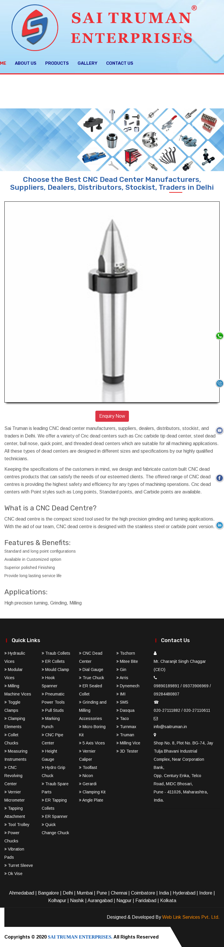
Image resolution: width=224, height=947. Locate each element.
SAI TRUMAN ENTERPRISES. (80, 936)
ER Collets (53, 661)
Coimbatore (143, 892)
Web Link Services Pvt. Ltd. (191, 916)
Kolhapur (57, 900)
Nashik (77, 900)
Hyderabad (184, 892)
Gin (121, 669)
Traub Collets (56, 653)
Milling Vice (128, 742)
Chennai (119, 892)
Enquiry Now (112, 416)
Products (57, 63)
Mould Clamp (55, 669)
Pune (102, 892)
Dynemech (127, 685)
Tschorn (125, 653)
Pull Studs (53, 710)
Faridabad (145, 900)
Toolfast (88, 767)
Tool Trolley (16, 824)
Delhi (68, 892)
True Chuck (91, 677)
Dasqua (125, 710)
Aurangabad (100, 900)
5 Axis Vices (92, 742)
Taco (122, 718)
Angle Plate (91, 799)
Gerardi (88, 783)
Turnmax (126, 726)
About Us (25, 63)
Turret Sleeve (18, 865)
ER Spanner (55, 816)
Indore (205, 892)
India (164, 892)
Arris (122, 677)
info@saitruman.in (170, 726)
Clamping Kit (92, 791)
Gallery (87, 63)
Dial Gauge (91, 669)
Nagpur (124, 900)
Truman (125, 734)
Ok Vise (13, 873)
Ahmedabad (21, 892)
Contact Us (119, 63)
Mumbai (85, 892)
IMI (120, 693)
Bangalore (48, 892)
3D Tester (127, 751)
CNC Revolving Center (13, 775)
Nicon (86, 775)
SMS (122, 702)
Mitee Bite (127, 661)
